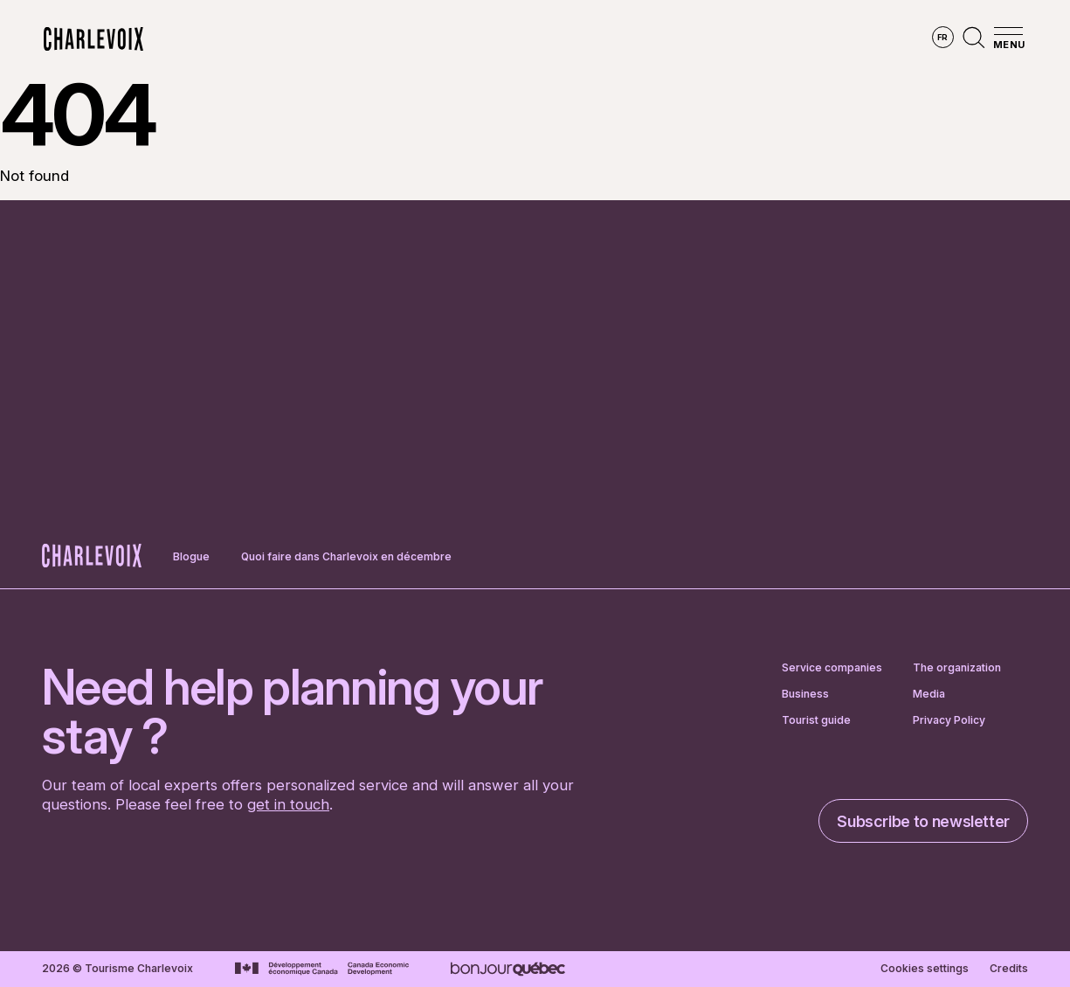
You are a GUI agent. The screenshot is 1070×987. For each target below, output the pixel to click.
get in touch (288, 804)
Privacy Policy (949, 720)
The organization (957, 668)
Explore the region (345, 39)
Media (929, 694)
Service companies (832, 668)
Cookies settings (924, 968)
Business (805, 694)
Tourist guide (816, 720)
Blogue (191, 556)
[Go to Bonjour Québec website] (508, 969)
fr (943, 37)
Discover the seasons (507, 39)
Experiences (649, 39)
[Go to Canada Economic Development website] (322, 969)
